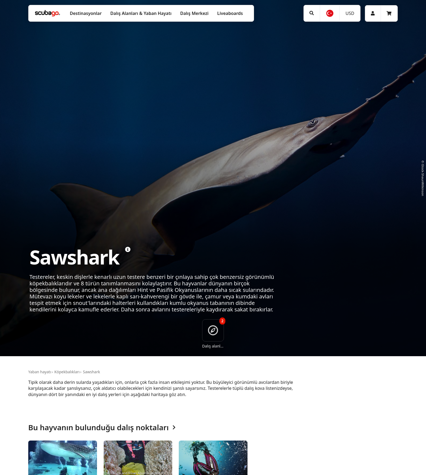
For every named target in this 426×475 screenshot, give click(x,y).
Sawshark (91, 371)
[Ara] (312, 13)
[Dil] (329, 13)
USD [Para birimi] (350, 13)
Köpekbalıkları (67, 371)
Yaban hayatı (39, 371)
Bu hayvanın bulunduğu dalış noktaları (102, 427)
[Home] (47, 13)
